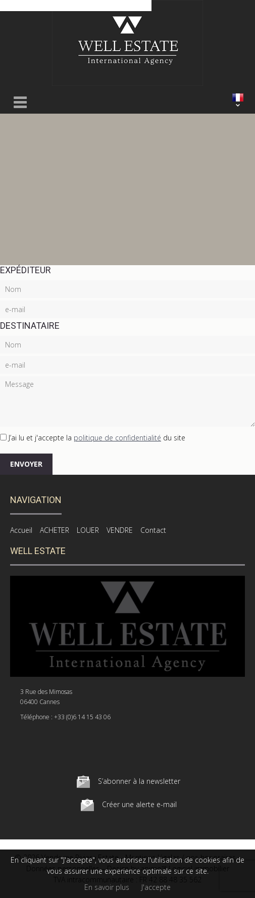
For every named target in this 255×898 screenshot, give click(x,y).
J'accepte (156, 887)
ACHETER (54, 530)
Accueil (21, 530)
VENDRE (120, 530)
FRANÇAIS (238, 97)
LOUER (88, 530)
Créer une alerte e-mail (139, 804)
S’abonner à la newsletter (139, 781)
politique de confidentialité (117, 437)
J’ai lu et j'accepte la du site (97, 437)
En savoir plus (106, 887)
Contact (153, 530)
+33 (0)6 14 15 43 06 (82, 717)
